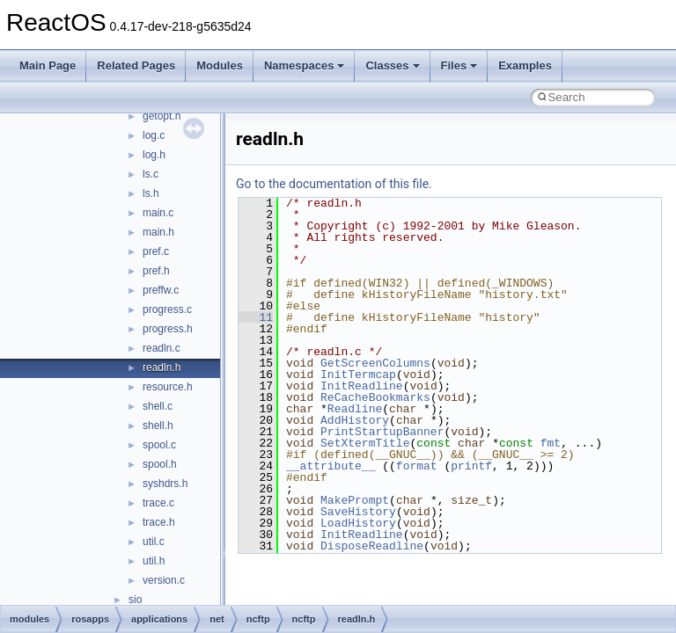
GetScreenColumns (375, 363)
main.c (158, 213)
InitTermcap (358, 374)
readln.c (161, 348)
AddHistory (354, 420)
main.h (158, 232)
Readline (354, 409)
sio (135, 599)
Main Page (47, 65)
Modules (219, 65)
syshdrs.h (165, 483)
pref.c (156, 251)
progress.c (167, 309)
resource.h (168, 387)
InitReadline (361, 386)
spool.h (160, 464)
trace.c (158, 503)
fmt (550, 443)
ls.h (151, 193)
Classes (392, 65)
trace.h (159, 522)
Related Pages (136, 65)
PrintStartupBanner (382, 432)
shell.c (158, 406)
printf (471, 466)
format (416, 466)
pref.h (156, 271)
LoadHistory (358, 523)
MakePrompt (354, 500)
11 (256, 317)
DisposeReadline (371, 546)
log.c (154, 135)
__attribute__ (330, 466)
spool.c (159, 445)
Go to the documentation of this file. (334, 184)
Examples (525, 65)
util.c (154, 541)
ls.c (150, 174)
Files (459, 65)
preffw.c (161, 290)
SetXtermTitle (364, 443)
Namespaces (304, 65)
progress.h (168, 329)
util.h (154, 561)
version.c (164, 580)
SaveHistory (358, 512)
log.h (154, 155)
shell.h (158, 425)
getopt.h (161, 116)
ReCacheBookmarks (375, 397)
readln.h (161, 367)
